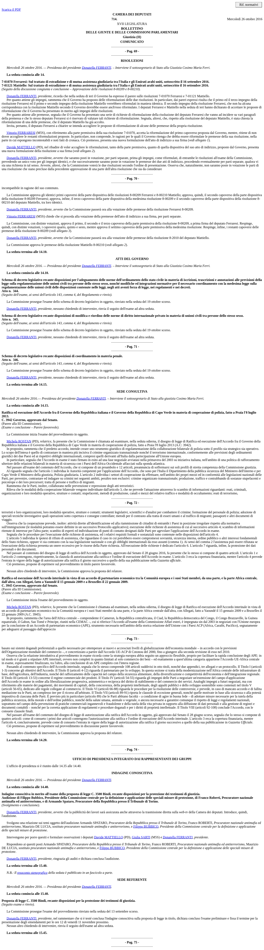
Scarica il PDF (11, 9)
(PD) (39, 147)
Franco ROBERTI (200, 823)
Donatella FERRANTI (96, 67)
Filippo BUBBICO (145, 826)
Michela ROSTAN (19, 441)
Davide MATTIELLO (21, 147)
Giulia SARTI (141, 837)
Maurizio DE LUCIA (36, 826)
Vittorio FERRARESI (21, 133)
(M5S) (40, 133)
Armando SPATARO (93, 823)
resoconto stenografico (32, 872)
